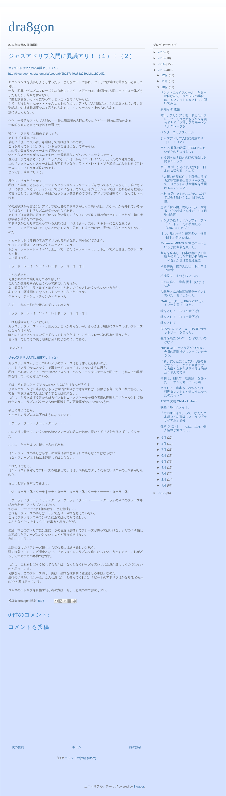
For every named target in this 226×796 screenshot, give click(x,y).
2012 (161, 493)
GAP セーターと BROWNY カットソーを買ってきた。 (183, 303)
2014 (161, 64)
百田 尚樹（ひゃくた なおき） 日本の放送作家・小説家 (183, 169)
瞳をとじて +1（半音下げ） (181, 317)
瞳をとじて (168, 322)
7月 (164, 449)
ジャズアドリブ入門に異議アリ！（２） (33, 357)
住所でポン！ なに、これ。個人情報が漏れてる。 (183, 428)
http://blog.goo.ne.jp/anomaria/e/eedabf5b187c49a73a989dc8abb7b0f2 (56, 73)
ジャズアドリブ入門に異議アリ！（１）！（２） (183, 140)
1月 (164, 485)
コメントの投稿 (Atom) (80, 758)
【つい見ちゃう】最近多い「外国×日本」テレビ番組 (183, 235)
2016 (161, 52)
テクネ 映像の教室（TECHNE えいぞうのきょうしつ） (183, 149)
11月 (165, 81)
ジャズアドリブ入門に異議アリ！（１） (33, 68)
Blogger (138, 786)
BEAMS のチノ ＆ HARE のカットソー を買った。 (183, 330)
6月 (164, 455)
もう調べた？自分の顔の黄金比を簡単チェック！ (183, 159)
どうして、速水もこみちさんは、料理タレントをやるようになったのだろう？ (184, 391)
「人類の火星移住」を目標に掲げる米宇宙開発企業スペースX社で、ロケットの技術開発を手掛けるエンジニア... (184, 182)
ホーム (76, 747)
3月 (164, 473)
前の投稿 (135, 747)
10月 (165, 87)
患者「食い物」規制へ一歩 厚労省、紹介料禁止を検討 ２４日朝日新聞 (184, 210)
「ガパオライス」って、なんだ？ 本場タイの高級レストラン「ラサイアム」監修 (185, 416)
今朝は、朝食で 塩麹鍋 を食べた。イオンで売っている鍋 (183, 380)
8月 (164, 443)
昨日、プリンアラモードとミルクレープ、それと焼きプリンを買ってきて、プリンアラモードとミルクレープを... (184, 120)
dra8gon (31, 26)
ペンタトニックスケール (177, 132)
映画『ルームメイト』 (176, 407)
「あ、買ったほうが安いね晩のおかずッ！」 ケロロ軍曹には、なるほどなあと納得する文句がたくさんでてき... (184, 367)
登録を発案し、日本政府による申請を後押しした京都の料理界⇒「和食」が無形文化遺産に (184, 256)
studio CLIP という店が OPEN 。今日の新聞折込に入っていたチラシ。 (184, 351)
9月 (164, 437)
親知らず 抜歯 (170, 109)
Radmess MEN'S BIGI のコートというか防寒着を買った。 (184, 245)
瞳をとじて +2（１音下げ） (181, 311)
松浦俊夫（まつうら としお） (181, 276)
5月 (164, 461)
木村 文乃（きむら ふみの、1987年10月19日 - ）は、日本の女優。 (183, 197)
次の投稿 (18, 747)
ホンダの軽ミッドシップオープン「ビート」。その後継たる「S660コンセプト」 (183, 223)
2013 (161, 70)
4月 (164, 467)
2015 (161, 58)
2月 (164, 479)
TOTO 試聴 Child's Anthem (179, 401)
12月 (165, 75)
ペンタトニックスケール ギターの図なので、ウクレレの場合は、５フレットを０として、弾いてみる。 (184, 98)
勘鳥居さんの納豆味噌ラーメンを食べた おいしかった (183, 293)
